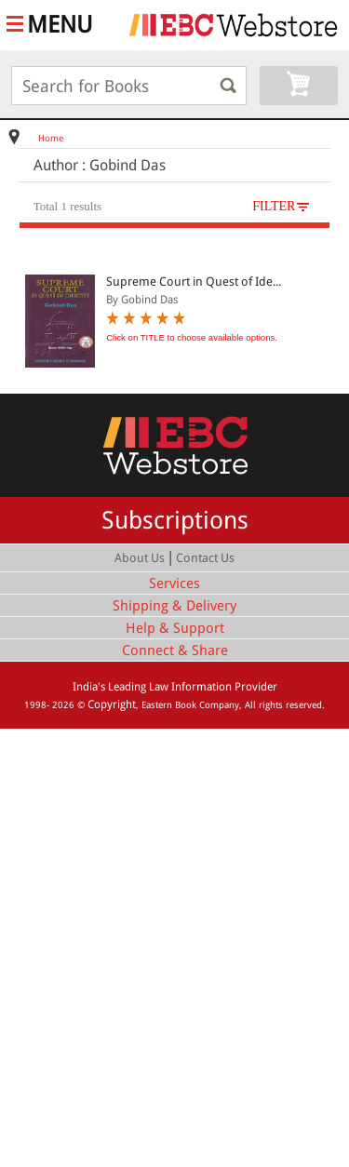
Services (174, 583)
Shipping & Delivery (174, 605)
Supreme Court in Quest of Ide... (193, 281)
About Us (139, 558)
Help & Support (175, 628)
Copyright (111, 704)
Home (50, 138)
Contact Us (205, 558)
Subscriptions (174, 520)
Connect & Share (175, 650)
